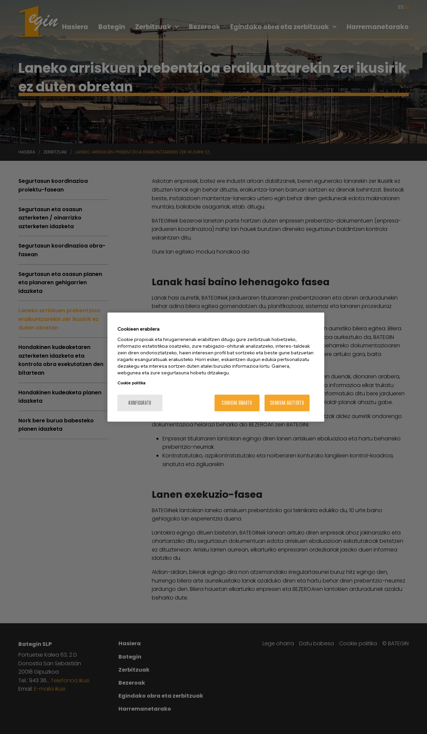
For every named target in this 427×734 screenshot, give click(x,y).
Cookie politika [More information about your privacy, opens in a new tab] (131, 382)
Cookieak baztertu (287, 402)
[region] (215, 367)
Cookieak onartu (237, 402)
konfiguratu (139, 402)
